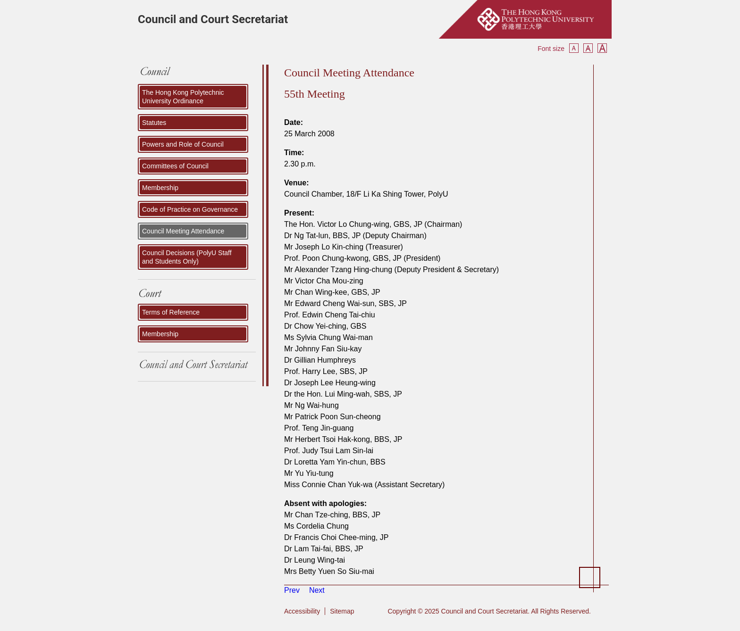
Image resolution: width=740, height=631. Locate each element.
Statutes (154, 122)
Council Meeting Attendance (183, 231)
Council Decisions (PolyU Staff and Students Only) (187, 257)
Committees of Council (175, 166)
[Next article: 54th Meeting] (317, 590)
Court (197, 294)
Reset (588, 48)
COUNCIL (197, 74)
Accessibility (302, 611)
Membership (160, 187)
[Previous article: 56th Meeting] (292, 590)
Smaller (574, 48)
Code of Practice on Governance (190, 209)
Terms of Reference (171, 312)
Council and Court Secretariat (213, 19)
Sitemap (342, 611)
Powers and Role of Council (183, 144)
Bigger (602, 48)
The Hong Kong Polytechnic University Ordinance (183, 97)
